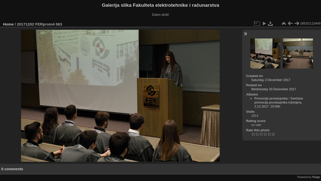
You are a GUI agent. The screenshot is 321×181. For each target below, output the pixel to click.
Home (8, 24)
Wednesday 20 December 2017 (273, 89)
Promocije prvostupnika (271, 98)
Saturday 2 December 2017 (270, 80)
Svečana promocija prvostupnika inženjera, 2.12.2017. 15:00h (278, 102)
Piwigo (316, 177)
